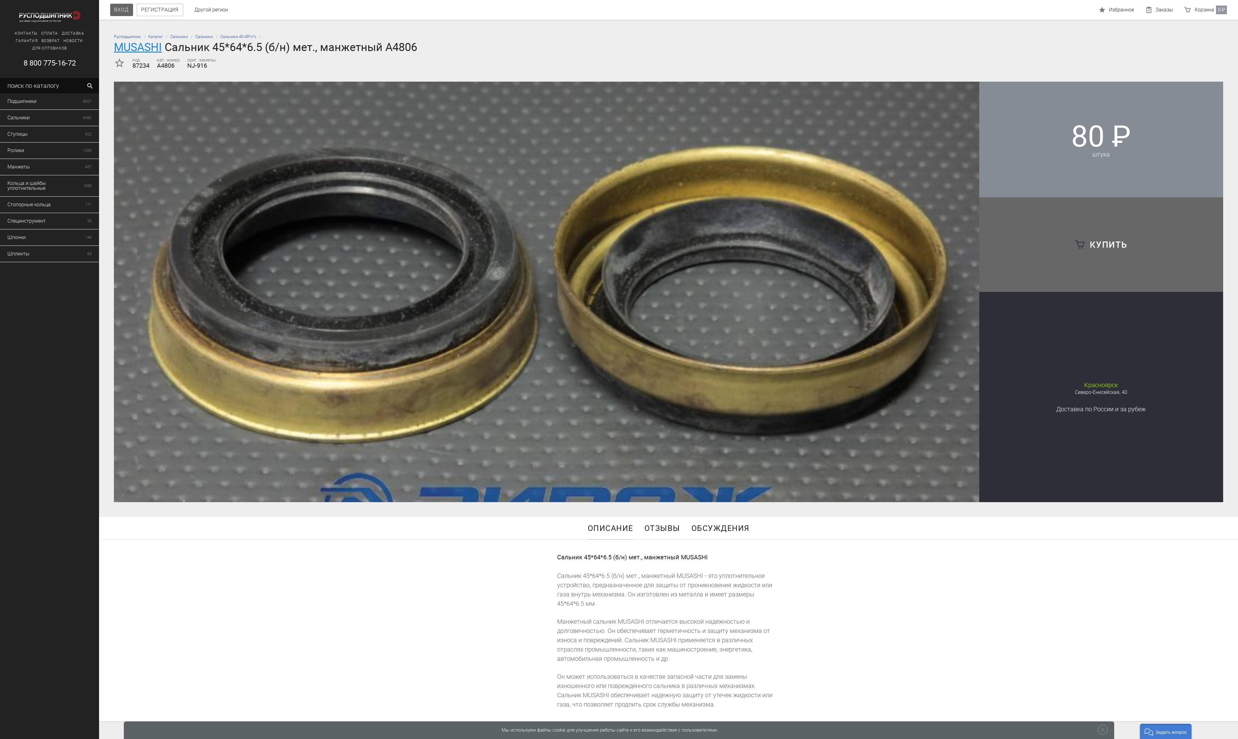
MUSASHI (138, 47)
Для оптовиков (32, 48)
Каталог (155, 36)
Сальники (179, 36)
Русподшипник (127, 36)
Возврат (34, 41)
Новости (57, 41)
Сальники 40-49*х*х (238, 36)
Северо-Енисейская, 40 (1101, 392)
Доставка (56, 33)
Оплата (33, 33)
